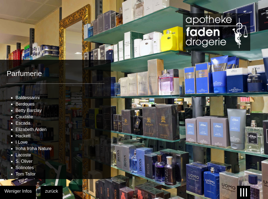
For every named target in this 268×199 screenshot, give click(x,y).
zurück (51, 191)
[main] (55, 119)
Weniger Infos (18, 191)
